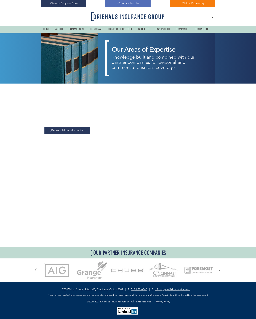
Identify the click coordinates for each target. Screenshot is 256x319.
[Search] (211, 16)
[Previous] (35, 270)
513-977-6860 (139, 289)
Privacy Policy (163, 301)
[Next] (219, 270)
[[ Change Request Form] (63, 3)
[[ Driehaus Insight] (128, 3)
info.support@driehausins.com (172, 289)
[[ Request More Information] (67, 130)
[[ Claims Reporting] (192, 3)
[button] (57, 270)
